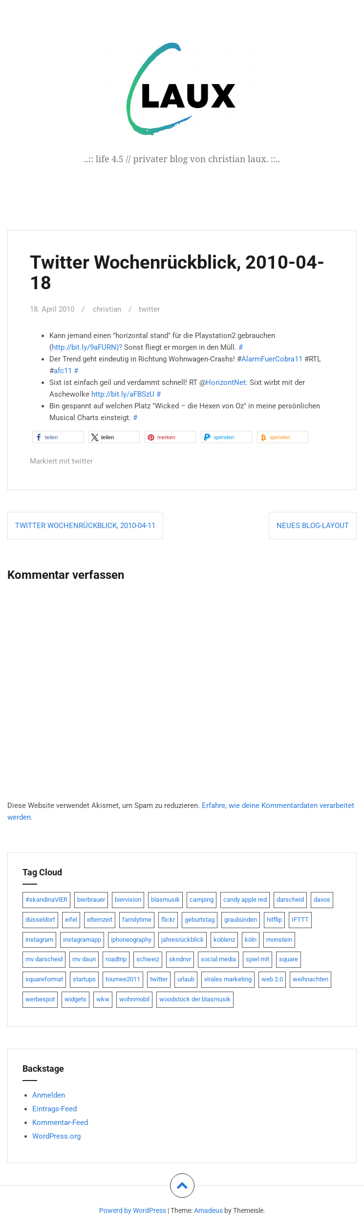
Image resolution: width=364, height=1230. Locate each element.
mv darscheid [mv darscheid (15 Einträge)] (44, 958)
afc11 (63, 370)
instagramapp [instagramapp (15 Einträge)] (82, 939)
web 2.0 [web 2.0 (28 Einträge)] (272, 978)
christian (107, 309)
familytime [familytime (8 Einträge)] (136, 919)
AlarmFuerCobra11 (271, 359)
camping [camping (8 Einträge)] (202, 899)
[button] (58, 437)
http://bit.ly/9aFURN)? (87, 347)
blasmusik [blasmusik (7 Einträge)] (165, 899)
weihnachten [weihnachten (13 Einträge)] (310, 978)
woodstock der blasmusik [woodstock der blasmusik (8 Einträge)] (195, 998)
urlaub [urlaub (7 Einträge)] (185, 978)
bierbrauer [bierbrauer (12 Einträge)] (91, 899)
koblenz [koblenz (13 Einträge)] (224, 939)
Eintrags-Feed (54, 1108)
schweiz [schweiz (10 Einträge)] (147, 958)
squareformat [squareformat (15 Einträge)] (44, 978)
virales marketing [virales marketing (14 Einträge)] (228, 978)
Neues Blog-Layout (313, 525)
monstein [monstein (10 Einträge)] (279, 939)
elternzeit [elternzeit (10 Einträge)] (99, 919)
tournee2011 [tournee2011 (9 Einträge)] (123, 978)
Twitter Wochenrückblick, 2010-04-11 (85, 525)
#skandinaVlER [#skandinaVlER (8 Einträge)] (46, 899)
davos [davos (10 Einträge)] (322, 899)
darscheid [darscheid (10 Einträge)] (290, 899)
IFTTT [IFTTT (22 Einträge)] (300, 919)
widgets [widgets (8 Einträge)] (75, 998)
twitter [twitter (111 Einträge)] (159, 978)
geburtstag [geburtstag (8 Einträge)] (199, 919)
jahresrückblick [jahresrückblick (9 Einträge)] (182, 939)
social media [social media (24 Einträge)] (218, 958)
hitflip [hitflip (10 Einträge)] (274, 919)
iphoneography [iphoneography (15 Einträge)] (131, 939)
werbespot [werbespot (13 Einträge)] (40, 998)
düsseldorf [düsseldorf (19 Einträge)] (40, 919)
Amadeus (208, 1210)
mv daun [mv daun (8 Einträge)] (84, 958)
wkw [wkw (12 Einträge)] (102, 998)
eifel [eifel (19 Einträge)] (71, 919)
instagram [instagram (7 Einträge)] (39, 939)
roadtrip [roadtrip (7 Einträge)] (116, 958)
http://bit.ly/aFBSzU (122, 394)
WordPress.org (56, 1135)
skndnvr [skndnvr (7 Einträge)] (180, 958)
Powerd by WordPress (132, 1210)
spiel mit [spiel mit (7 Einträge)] (257, 958)
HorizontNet (226, 382)
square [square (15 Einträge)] (288, 958)
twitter (149, 309)
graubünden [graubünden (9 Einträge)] (240, 919)
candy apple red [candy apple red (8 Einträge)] (245, 899)
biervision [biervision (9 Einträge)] (128, 899)
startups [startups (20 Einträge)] (84, 978)
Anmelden (48, 1094)
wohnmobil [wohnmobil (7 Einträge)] (134, 998)
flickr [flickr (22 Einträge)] (168, 919)
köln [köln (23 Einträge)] (251, 939)
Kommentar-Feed (60, 1122)
